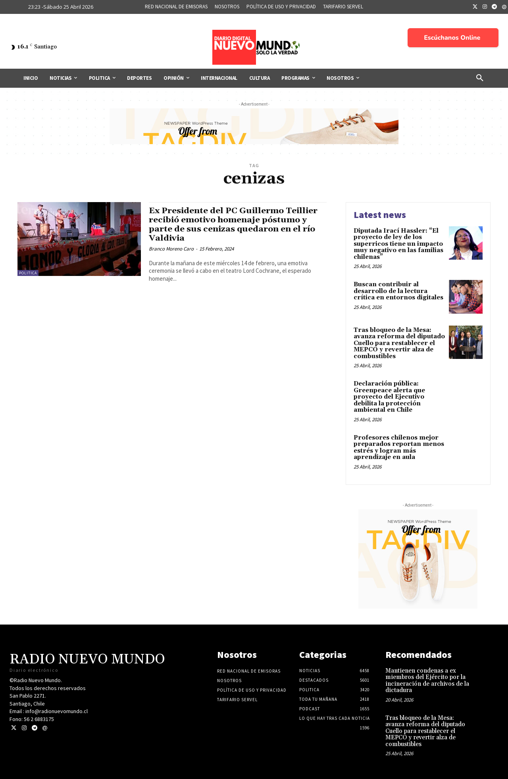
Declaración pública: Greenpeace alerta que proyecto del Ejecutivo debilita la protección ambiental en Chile (389, 397)
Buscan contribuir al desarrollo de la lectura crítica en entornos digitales (398, 291)
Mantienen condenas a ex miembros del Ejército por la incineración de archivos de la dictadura (427, 680)
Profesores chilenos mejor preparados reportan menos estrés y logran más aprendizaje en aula (399, 447)
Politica (28, 273)
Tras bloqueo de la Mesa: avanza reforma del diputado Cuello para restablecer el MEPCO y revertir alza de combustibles (399, 343)
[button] (479, 78)
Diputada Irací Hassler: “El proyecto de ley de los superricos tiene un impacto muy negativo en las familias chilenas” (398, 244)
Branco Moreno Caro (171, 248)
